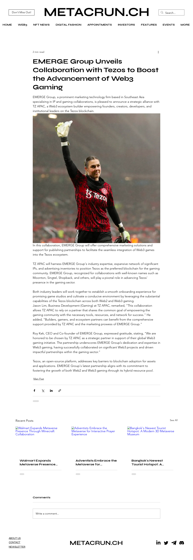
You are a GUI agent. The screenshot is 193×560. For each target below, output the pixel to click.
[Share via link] (59, 390)
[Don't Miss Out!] (21, 12)
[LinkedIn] (158, 542)
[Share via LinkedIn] (51, 390)
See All (173, 420)
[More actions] (158, 52)
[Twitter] (166, 542)
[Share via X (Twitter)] (42, 390)
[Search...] (171, 13)
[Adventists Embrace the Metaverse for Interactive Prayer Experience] (97, 441)
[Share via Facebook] (34, 390)
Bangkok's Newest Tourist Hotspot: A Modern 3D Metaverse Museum (150, 462)
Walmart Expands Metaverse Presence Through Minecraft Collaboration (37, 462)
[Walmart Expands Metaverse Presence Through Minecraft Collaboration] (41, 441)
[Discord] (181, 542)
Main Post (38, 378)
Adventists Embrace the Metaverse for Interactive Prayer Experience (96, 462)
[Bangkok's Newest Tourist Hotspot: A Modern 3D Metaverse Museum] (152, 441)
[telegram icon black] (173, 542)
